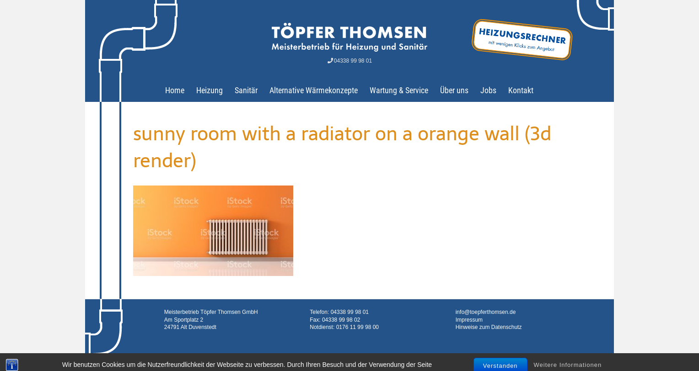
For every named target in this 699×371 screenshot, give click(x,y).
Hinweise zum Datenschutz (489, 327)
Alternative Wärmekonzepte (313, 90)
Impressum (469, 320)
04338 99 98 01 (349, 61)
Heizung (209, 90)
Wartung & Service (399, 90)
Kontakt (520, 90)
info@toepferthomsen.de (486, 312)
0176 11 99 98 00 (357, 327)
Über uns (454, 90)
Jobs (488, 90)
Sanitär (246, 90)
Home (174, 90)
